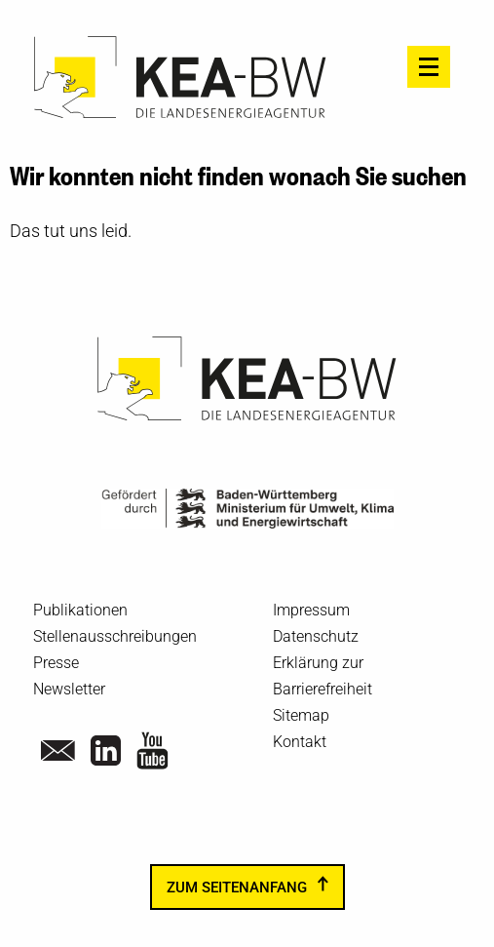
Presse (56, 662)
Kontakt (299, 741)
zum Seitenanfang (237, 886)
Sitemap (301, 715)
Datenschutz (316, 636)
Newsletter (69, 689)
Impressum (311, 610)
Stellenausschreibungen (115, 636)
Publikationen (80, 610)
